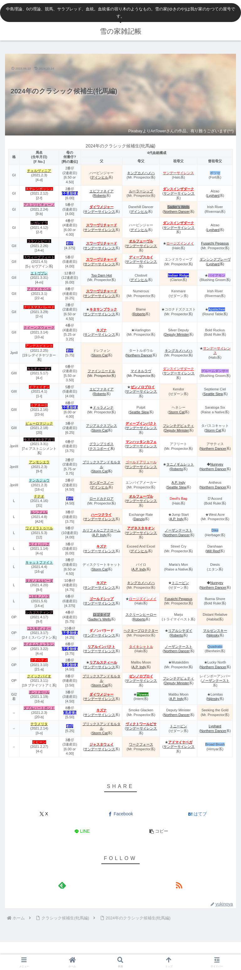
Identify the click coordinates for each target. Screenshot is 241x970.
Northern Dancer (177, 211)
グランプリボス (101, 444)
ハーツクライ (101, 514)
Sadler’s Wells (178, 207)
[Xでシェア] (43, 814)
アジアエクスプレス (101, 425)
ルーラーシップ (141, 191)
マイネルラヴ (141, 371)
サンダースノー (101, 482)
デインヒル (99, 177)
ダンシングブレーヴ (215, 259)
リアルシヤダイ (180, 630)
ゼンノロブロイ (143, 387)
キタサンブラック (103, 309)
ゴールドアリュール (141, 462)
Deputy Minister (176, 334)
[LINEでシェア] (82, 831)
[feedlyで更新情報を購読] (62, 885)
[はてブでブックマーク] (197, 814)
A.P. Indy (178, 482)
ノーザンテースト (178, 530)
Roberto (100, 195)
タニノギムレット (180, 464)
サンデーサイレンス (178, 173)
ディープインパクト (141, 423)
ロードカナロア (101, 498)
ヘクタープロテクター (141, 630)
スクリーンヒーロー (141, 614)
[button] (158, 831)
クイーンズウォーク (39, 327)
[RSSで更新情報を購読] (179, 885)
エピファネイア (101, 191)
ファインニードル (101, 371)
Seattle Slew (213, 394)
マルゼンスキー (215, 630)
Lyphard (213, 195)
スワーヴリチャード (101, 225)
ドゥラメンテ (103, 407)
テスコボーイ (99, 448)
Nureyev (216, 464)
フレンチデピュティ (178, 425)
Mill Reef (213, 551)
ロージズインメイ (143, 599)
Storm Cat (100, 355)
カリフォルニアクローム (101, 530)
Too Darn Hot (101, 275)
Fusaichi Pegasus (215, 243)
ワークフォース (141, 744)
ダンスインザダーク (178, 189)
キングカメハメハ (141, 173)
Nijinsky (213, 635)
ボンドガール (39, 692)
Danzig (139, 519)
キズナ (101, 546)
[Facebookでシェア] (120, 814)
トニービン (180, 583)
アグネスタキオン (141, 528)
